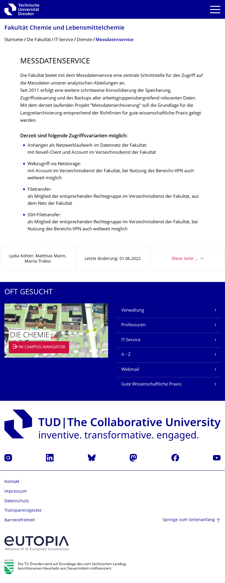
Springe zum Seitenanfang (189, 520)
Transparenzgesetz (23, 511)
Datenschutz (16, 501)
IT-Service (130, 340)
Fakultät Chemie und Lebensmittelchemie (64, 28)
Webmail (130, 370)
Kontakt (11, 482)
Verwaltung (132, 310)
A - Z (126, 355)
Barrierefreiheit (19, 520)
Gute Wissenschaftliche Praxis (151, 384)
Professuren (133, 325)
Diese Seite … (185, 259)
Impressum (15, 492)
